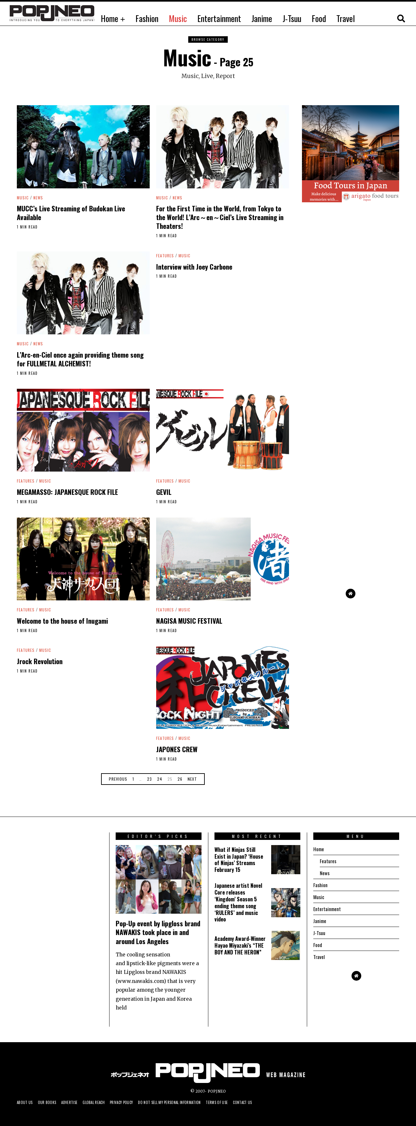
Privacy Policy (131, 1102)
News (39, 197)
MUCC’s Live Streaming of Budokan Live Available (71, 212)
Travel (345, 18)
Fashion (146, 18)
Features (165, 255)
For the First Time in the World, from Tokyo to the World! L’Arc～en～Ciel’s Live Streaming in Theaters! (219, 217)
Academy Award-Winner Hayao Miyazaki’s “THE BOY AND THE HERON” (240, 945)
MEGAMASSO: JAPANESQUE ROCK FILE (67, 492)
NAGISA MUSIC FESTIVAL (189, 621)
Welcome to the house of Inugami (62, 621)
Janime (261, 18)
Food (319, 18)
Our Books (50, 1102)
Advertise (74, 1102)
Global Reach (100, 1102)
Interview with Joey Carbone (194, 267)
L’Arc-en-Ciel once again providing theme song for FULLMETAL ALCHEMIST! (80, 359)
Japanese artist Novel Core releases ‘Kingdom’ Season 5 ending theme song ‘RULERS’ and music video (238, 902)
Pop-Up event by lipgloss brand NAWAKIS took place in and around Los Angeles (158, 932)
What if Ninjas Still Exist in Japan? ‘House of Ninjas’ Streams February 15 (238, 860)
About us (25, 1102)
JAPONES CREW (177, 749)
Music (178, 18)
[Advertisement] (350, 476)
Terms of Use (237, 1102)
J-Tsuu (292, 18)
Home (109, 18)
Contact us (265, 1102)
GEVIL (163, 492)
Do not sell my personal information (185, 1102)
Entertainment (219, 18)
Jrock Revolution (40, 661)
